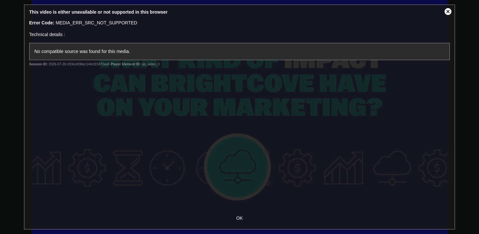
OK (239, 218)
